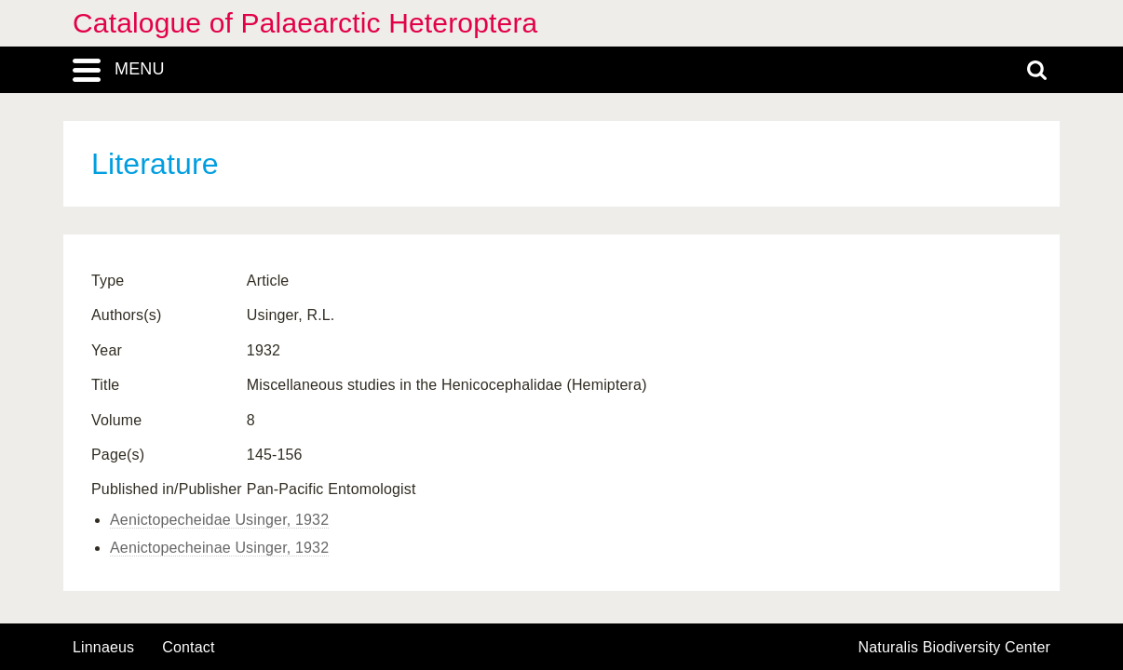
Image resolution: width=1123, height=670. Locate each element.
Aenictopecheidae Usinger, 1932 (219, 520)
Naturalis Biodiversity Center (955, 647)
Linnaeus (103, 647)
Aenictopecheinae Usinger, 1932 (219, 548)
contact (188, 647)
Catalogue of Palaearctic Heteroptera (305, 22)
